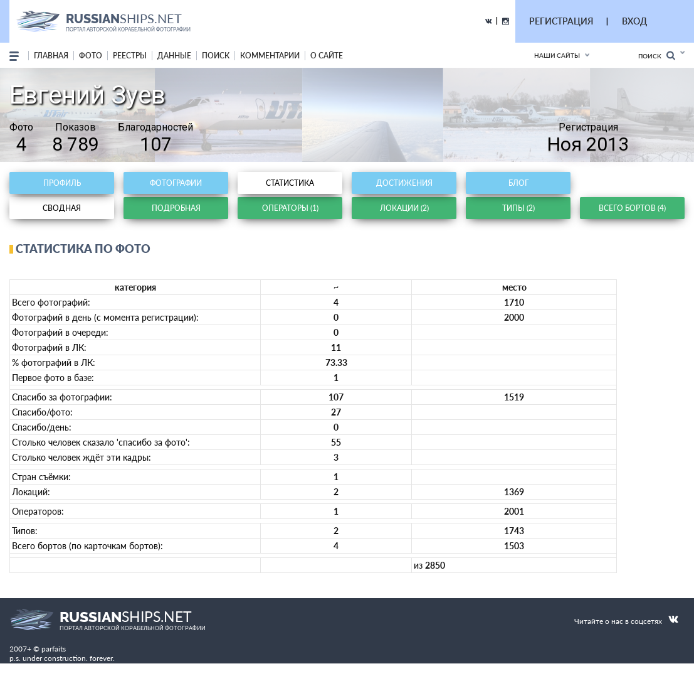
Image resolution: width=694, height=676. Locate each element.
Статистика (290, 183)
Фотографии (176, 183)
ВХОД (634, 21)
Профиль (62, 183)
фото (90, 55)
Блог (518, 183)
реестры (130, 55)
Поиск (656, 55)
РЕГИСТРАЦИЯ (561, 21)
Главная (51, 55)
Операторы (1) (290, 208)
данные (174, 55)
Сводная (62, 208)
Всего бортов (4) (632, 208)
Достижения (404, 183)
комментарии (270, 55)
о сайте (326, 55)
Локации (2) (404, 208)
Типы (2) (518, 208)
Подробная (176, 208)
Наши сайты (557, 55)
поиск (215, 55)
